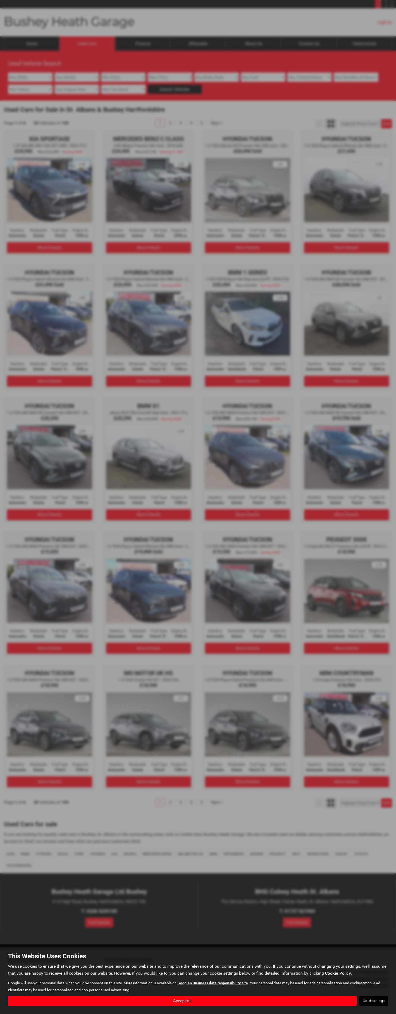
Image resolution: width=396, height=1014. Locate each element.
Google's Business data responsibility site (212, 983)
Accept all (182, 1000)
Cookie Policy (338, 973)
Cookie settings (374, 1001)
